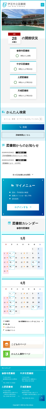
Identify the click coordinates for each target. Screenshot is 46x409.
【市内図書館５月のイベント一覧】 (15, 156)
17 (5, 262)
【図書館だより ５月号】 (11, 163)
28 (5, 311)
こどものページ (15, 344)
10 (5, 258)
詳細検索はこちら (23, 135)
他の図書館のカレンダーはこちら (30, 321)
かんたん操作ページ (17, 354)
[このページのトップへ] (42, 398)
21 (5, 307)
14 (5, 302)
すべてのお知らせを (23, 175)
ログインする (23, 207)
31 (5, 271)
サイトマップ (23, 368)
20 (22, 262)
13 (22, 258)
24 (5, 266)
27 (22, 266)
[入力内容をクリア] (41, 119)
